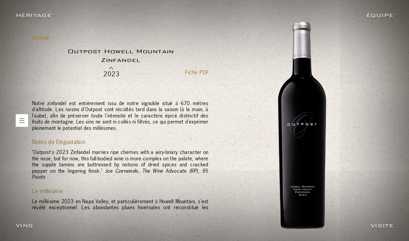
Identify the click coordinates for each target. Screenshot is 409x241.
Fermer (41, 38)
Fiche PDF (197, 72)
